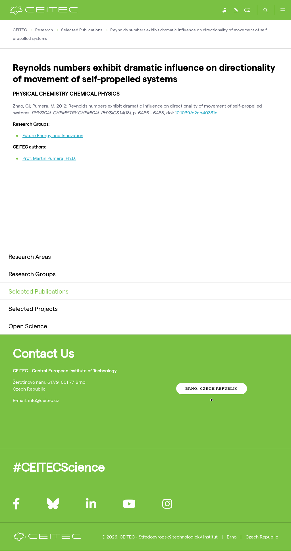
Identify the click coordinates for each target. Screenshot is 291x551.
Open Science (28, 325)
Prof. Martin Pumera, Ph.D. (49, 158)
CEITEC (20, 29)
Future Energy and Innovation (52, 135)
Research (44, 29)
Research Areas (30, 256)
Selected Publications (81, 29)
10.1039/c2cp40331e (196, 112)
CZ (247, 10)
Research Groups (32, 273)
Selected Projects (33, 308)
